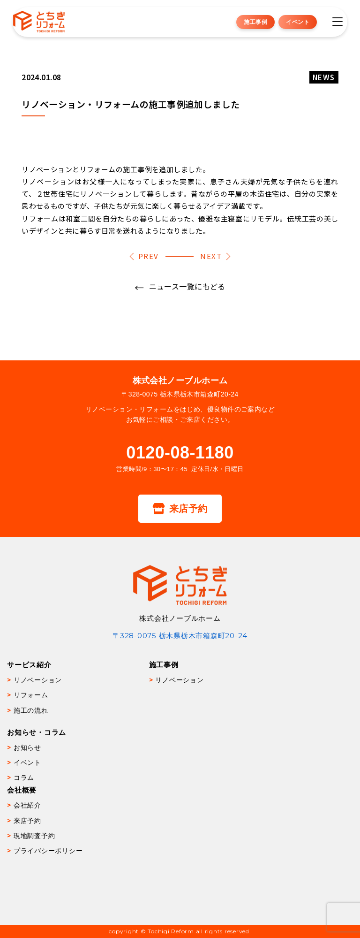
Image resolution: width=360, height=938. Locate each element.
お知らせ (27, 747)
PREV (148, 256)
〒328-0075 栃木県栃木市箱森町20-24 (180, 635)
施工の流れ (31, 710)
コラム (24, 777)
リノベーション (38, 680)
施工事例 (255, 21)
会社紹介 (27, 805)
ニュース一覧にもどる (187, 286)
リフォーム (31, 695)
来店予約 (179, 508)
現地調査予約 (34, 835)
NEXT (211, 256)
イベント (297, 21)
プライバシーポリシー (48, 850)
